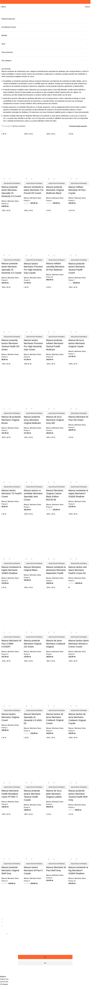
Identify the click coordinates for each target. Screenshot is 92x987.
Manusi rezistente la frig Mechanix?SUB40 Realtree (78, 868)
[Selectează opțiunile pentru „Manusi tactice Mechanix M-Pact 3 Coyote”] (34, 862)
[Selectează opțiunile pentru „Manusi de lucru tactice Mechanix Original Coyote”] (79, 336)
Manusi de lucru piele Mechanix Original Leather (54, 792)
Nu (45, 961)
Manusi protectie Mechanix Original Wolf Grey (10, 868)
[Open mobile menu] (3, 7)
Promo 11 (5, 203)
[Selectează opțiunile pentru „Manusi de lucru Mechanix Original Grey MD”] (56, 412)
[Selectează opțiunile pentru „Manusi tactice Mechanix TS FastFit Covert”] (12, 486)
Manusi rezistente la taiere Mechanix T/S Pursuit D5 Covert (34, 189)
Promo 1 (5, 429)
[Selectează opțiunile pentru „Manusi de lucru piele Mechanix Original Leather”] (56, 785)
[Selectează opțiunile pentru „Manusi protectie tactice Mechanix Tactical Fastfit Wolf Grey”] (79, 785)
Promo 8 (27, 356)
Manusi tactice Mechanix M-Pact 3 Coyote (33, 868)
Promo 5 (5, 503)
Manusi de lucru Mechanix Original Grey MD (55, 419)
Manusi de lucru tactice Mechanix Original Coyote (77, 342)
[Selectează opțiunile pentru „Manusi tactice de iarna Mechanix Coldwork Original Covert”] (56, 709)
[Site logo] (45, 7)
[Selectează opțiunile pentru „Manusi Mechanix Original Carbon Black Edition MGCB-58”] (56, 486)
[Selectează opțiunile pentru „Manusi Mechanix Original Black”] (34, 562)
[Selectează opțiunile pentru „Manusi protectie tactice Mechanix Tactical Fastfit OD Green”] (12, 336)
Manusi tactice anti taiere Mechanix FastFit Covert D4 (78, 569)
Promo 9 (72, 200)
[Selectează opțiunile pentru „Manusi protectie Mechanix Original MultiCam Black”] (56, 183)
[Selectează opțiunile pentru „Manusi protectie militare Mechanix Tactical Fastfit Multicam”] (56, 336)
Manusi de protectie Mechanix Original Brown (11, 419)
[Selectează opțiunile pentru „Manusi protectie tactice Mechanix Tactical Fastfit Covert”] (79, 259)
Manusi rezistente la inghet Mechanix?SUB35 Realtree (78, 492)
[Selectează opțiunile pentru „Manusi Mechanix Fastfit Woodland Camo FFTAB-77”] (12, 785)
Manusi (4, 201)
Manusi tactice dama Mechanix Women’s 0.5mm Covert (79, 642)
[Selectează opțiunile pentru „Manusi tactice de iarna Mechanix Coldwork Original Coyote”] (79, 709)
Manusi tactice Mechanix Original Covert (10, 715)
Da (45, 955)
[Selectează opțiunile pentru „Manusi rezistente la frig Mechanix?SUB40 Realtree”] (79, 862)
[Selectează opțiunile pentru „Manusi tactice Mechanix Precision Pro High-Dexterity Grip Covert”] (34, 336)
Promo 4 (27, 429)
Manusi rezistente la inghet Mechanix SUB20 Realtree (11, 569)
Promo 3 (27, 200)
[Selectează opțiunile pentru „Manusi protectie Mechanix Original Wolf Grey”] (12, 862)
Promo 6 (49, 876)
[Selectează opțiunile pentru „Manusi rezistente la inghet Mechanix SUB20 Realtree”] (12, 562)
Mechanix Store (13, 201)
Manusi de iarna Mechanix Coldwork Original (55, 642)
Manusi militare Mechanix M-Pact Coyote (77, 189)
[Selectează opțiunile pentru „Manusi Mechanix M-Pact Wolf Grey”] (56, 862)
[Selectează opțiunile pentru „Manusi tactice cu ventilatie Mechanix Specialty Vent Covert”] (34, 486)
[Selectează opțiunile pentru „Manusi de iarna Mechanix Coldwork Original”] (56, 636)
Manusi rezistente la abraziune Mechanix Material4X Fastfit (56, 569)
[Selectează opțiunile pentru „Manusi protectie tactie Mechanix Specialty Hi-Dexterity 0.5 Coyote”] (12, 259)
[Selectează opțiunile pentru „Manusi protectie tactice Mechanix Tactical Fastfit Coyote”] (34, 785)
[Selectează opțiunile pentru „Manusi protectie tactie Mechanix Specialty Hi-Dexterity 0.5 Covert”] (12, 183)
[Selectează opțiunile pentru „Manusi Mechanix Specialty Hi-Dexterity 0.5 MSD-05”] (34, 709)
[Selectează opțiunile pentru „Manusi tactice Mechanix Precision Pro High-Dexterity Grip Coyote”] (34, 259)
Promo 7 (72, 280)
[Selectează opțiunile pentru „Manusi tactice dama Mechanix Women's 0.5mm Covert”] (79, 636)
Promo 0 (5, 280)
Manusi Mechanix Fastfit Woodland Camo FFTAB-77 (10, 792)
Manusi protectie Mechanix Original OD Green (33, 642)
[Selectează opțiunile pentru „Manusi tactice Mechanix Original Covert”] (12, 709)
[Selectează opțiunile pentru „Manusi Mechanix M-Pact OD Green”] (79, 412)
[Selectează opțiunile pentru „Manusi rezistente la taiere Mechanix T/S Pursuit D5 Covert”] (34, 183)
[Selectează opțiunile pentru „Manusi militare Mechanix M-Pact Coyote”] (79, 183)
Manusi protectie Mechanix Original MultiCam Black (55, 189)
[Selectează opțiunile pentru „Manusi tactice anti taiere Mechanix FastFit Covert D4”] (79, 562)
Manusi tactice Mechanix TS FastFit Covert (12, 492)
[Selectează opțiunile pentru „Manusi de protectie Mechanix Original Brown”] (12, 412)
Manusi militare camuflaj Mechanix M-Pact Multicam (55, 266)
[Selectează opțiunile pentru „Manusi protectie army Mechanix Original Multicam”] (34, 412)
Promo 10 (49, 276)
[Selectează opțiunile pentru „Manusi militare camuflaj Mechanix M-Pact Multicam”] (56, 259)
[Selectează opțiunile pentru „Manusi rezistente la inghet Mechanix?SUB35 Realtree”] (79, 486)
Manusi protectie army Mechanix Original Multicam (32, 419)
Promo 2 (49, 200)
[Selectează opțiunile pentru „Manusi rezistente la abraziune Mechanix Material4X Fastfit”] (56, 562)
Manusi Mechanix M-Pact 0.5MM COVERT (12, 642)
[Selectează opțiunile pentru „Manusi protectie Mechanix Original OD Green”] (34, 636)
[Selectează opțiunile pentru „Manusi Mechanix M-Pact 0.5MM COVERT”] (12, 636)
